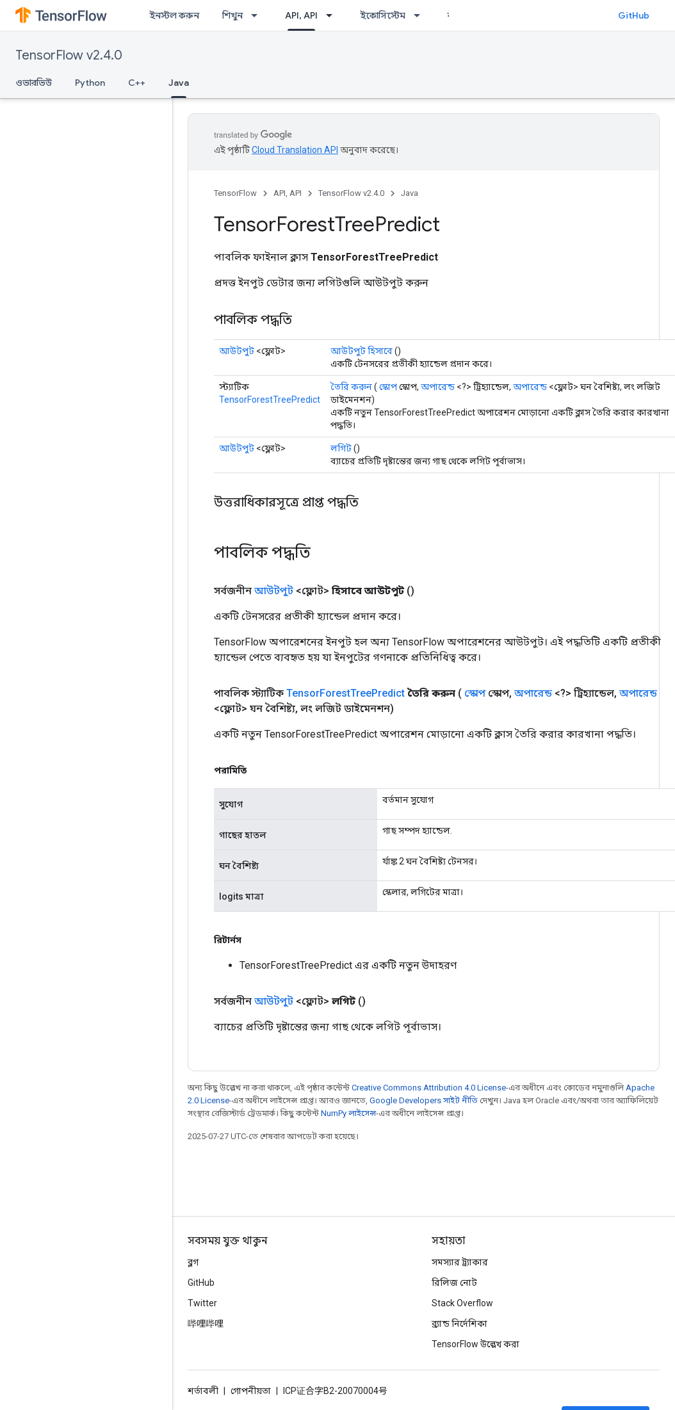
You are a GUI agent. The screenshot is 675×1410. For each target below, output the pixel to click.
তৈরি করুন (351, 387)
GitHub (633, 15)
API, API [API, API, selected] (301, 15)
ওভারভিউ (33, 82)
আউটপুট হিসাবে (361, 351)
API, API (287, 193)
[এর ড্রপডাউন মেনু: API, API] (333, 15)
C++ (136, 82)
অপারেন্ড (438, 387)
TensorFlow (235, 193)
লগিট (341, 448)
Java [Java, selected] (178, 82)
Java (409, 193)
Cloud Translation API (295, 150)
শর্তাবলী (203, 1391)
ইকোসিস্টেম (382, 15)
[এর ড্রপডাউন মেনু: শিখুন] (258, 15)
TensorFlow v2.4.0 (68, 55)
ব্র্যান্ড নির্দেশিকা (459, 1323)
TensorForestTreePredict (269, 399)
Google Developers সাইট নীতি (424, 1100)
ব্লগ (193, 1262)
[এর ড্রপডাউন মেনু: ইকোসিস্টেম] (420, 15)
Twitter (202, 1303)
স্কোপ (388, 387)
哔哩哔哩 (206, 1323)
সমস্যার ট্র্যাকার (460, 1262)
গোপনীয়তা (251, 1391)
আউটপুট (236, 351)
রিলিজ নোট (454, 1282)
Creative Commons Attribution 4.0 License (429, 1087)
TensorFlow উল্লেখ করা (475, 1344)
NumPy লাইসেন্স (348, 1113)
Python (90, 82)
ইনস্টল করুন (174, 15)
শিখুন (232, 15)
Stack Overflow (462, 1303)
